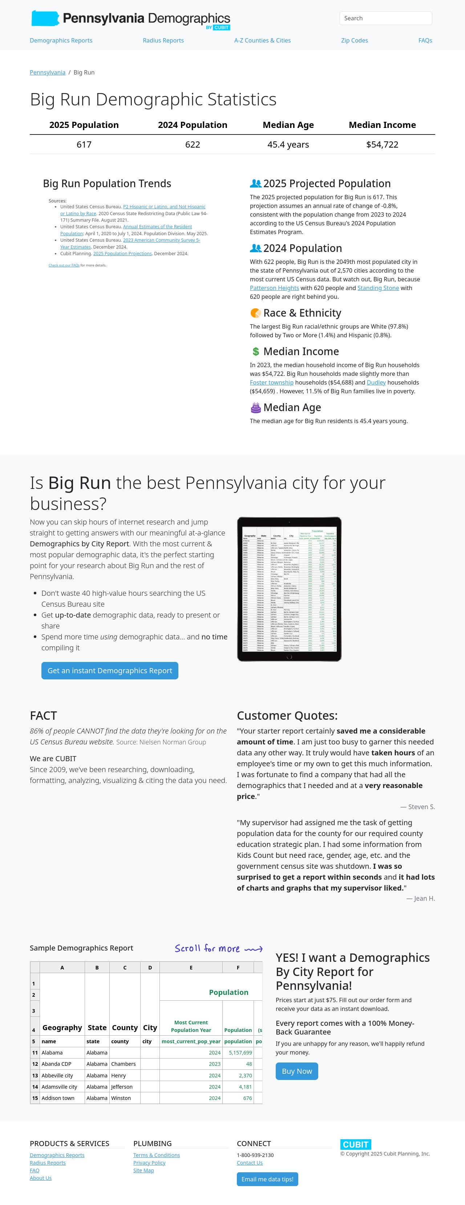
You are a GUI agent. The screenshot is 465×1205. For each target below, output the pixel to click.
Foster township (272, 382)
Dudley (376, 382)
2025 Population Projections (122, 253)
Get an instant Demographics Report (110, 670)
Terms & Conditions (156, 1155)
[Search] (386, 18)
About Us (41, 1177)
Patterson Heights (274, 288)
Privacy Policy (149, 1162)
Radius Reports (163, 40)
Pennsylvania (48, 72)
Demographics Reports (61, 40)
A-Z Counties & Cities (262, 40)
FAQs (425, 40)
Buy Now (297, 1071)
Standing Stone (378, 288)
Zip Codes (354, 40)
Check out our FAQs (64, 265)
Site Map (143, 1170)
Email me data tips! (268, 1179)
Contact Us (250, 1162)
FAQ (35, 1170)
